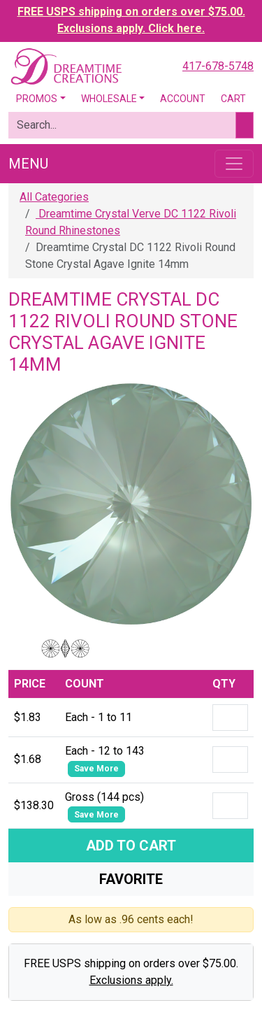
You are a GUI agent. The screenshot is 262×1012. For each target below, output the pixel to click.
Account (182, 98)
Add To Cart (131, 845)
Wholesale (109, 98)
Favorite (131, 879)
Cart (233, 98)
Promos (36, 98)
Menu (28, 163)
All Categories (54, 197)
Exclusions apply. (131, 980)
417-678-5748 (218, 66)
